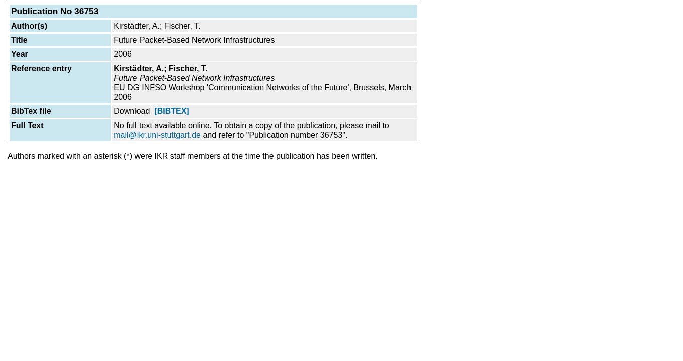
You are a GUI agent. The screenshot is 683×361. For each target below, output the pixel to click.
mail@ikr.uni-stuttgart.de (157, 135)
